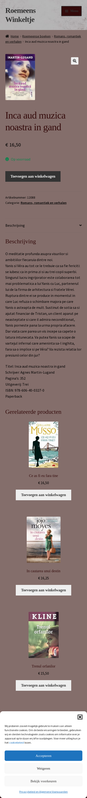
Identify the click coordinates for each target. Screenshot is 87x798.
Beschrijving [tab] (15, 225)
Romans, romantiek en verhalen (44, 203)
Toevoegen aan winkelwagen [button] (43, 495)
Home (15, 36)
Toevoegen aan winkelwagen (32, 176)
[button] (80, 717)
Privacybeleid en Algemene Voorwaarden (43, 791)
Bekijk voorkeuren (43, 781)
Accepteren (43, 756)
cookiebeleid (16, 742)
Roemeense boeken (36, 36)
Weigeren (43, 768)
